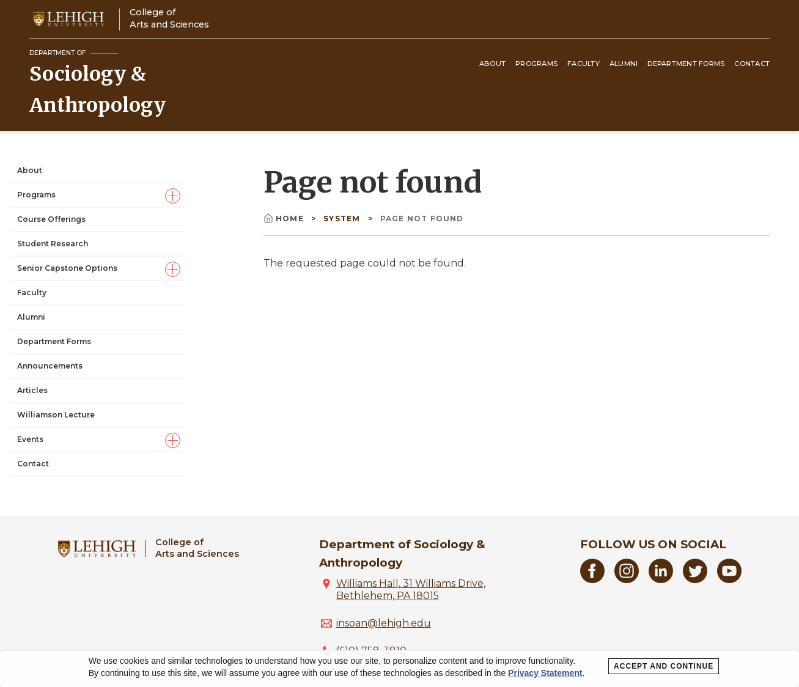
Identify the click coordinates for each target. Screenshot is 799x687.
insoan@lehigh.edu (383, 623)
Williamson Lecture (56, 414)
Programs (536, 63)
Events (30, 439)
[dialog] (399, 668)
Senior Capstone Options (67, 268)
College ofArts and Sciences (169, 18)
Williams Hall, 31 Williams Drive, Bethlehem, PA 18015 (410, 589)
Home (284, 218)
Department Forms (685, 63)
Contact (752, 63)
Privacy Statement (545, 673)
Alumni (623, 63)
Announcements (50, 365)
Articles (32, 390)
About (492, 63)
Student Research (52, 243)
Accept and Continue (663, 666)
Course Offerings (51, 219)
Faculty (583, 63)
